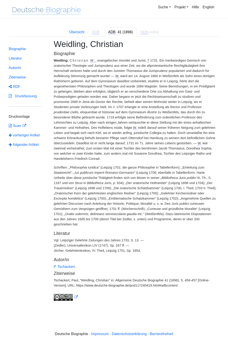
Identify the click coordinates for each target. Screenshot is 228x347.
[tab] (120, 32)
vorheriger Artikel (24, 135)
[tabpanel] (114, 173)
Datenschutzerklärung (129, 334)
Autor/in (15, 68)
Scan (15, 126)
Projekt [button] (180, 7)
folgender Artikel (24, 145)
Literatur (15, 58)
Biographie (17, 49)
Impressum (100, 334)
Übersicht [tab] (76, 32)
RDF (14, 87)
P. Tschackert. (65, 267)
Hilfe (195, 7)
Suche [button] (163, 7)
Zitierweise (17, 77)
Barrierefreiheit (161, 334)
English (208, 7)
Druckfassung (23, 96)
